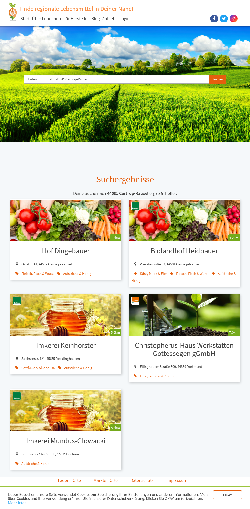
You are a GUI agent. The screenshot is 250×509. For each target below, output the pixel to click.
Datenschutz (142, 480)
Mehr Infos (17, 503)
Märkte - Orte (106, 480)
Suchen (217, 79)
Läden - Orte (69, 480)
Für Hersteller (76, 18)
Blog (95, 18)
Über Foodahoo (46, 18)
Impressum (176, 480)
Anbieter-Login (116, 18)
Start (25, 18)
